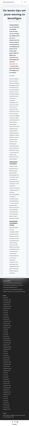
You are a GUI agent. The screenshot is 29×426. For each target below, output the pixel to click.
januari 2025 (6, 319)
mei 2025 (6, 312)
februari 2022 (7, 381)
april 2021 (6, 400)
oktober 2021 (7, 389)
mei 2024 (6, 332)
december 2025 (7, 300)
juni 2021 (6, 396)
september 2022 (7, 368)
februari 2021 (7, 404)
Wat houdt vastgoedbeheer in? (11, 287)
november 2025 (7, 302)
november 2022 (7, 364)
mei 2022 (6, 375)
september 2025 (7, 306)
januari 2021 (6, 407)
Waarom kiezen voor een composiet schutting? (14, 291)
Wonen (19, 21)
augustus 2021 (7, 394)
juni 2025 (6, 310)
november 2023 (7, 342)
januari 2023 (6, 360)
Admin (11, 21)
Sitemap (14, 424)
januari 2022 (6, 383)
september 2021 (7, 392)
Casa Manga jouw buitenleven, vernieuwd (13, 285)
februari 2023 (7, 357)
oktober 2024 (7, 323)
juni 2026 (6, 297)
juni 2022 (6, 372)
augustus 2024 (7, 327)
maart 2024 (6, 336)
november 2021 (7, 387)
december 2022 (7, 362)
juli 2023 (6, 351)
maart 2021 (6, 402)
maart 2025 (6, 317)
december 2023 (7, 340)
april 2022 (6, 377)
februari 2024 (7, 338)
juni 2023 (6, 353)
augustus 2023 (7, 349)
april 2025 (6, 314)
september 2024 (7, 325)
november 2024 (7, 321)
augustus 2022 (7, 370)
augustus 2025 (7, 308)
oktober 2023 (7, 344)
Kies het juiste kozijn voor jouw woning (12, 283)
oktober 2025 (7, 304)
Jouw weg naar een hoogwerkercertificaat (13, 289)
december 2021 (7, 385)
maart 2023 (6, 355)
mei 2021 (6, 398)
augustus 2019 (7, 409)
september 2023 (7, 347)
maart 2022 (6, 379)
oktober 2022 (7, 366)
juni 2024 (6, 329)
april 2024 (6, 334)
